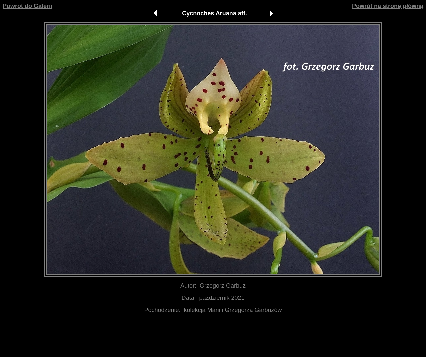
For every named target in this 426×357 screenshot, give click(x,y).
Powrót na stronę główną (387, 6)
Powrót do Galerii (27, 6)
